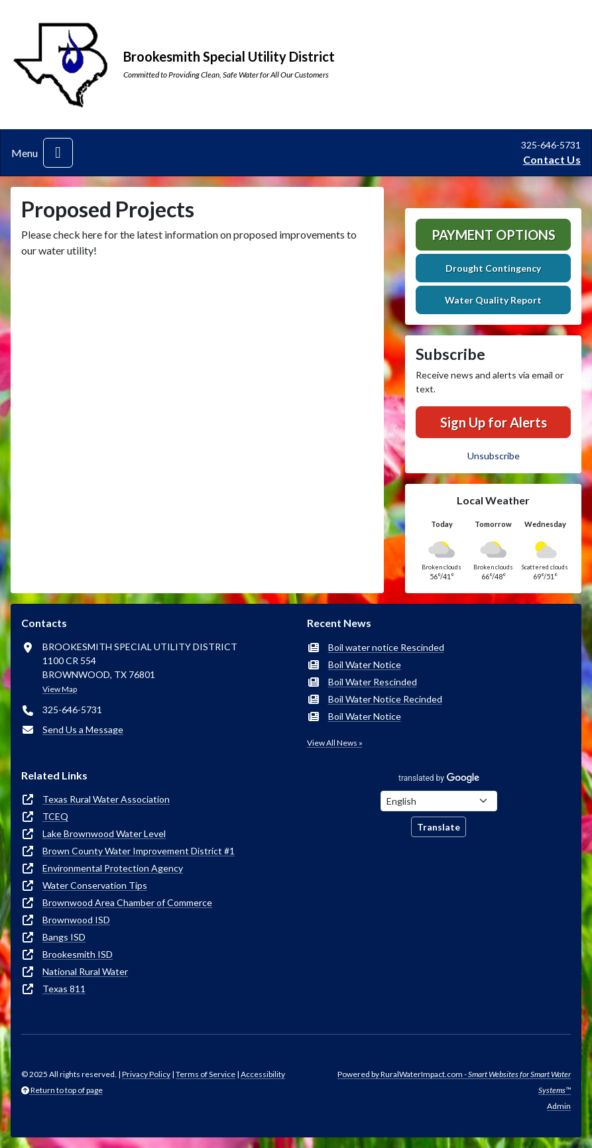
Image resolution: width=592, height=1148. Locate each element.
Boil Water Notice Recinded (385, 699)
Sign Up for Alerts (493, 422)
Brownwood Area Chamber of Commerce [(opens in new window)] (127, 902)
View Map (59, 689)
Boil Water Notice (364, 664)
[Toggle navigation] (58, 153)
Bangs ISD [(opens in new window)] (64, 937)
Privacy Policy (146, 1074)
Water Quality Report (493, 300)
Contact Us (552, 159)
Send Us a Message (82, 729)
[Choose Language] (439, 801)
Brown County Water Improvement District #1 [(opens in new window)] (138, 850)
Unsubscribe (493, 455)
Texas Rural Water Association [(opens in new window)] (106, 799)
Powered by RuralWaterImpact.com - (454, 1082)
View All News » (335, 743)
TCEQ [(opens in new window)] (55, 816)
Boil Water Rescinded (372, 681)
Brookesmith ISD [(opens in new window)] (77, 954)
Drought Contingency (493, 268)
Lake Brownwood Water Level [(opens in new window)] (104, 833)
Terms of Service (205, 1074)
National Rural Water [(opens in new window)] (85, 971)
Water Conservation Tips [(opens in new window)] (94, 885)
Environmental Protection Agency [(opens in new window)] (112, 868)
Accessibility (263, 1074)
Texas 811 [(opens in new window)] (64, 988)
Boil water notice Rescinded (386, 647)
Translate (438, 826)
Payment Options (494, 235)
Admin (559, 1106)
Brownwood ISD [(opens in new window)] (76, 919)
